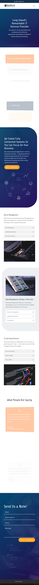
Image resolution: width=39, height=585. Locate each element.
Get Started (12, 167)
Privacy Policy (18, 581)
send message (26, 540)
